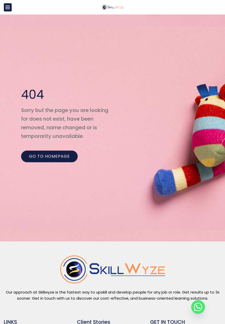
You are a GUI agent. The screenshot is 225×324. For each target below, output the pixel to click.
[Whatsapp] (198, 307)
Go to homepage (49, 156)
